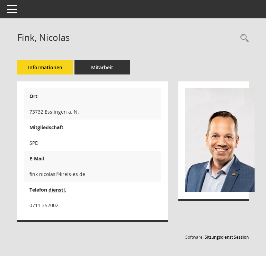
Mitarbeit (102, 67)
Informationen (45, 67)
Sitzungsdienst (227, 237)
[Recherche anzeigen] (243, 38)
